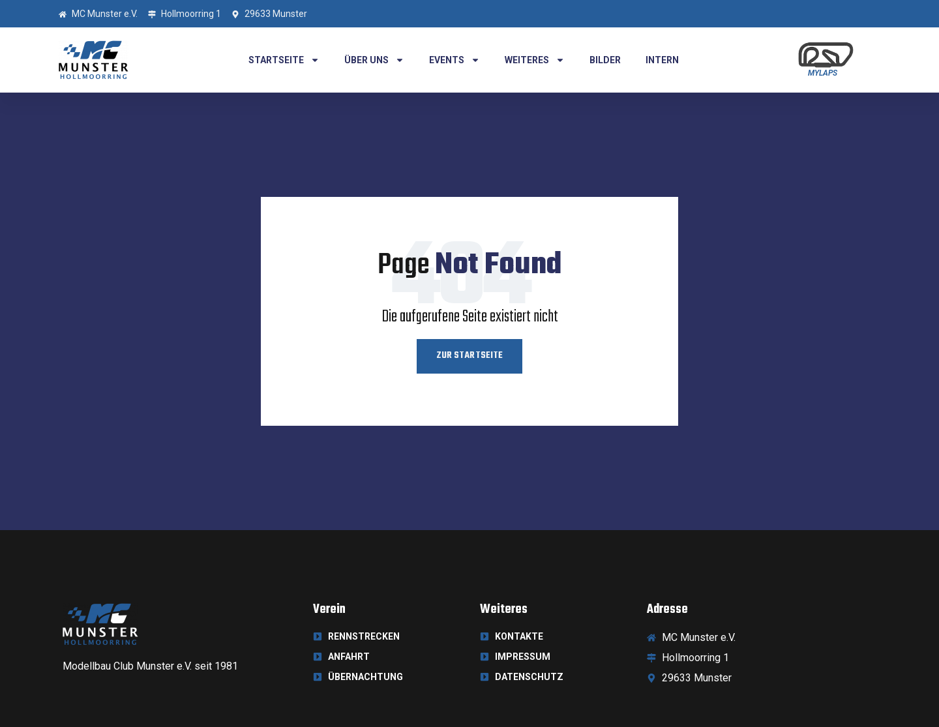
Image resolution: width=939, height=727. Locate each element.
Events (454, 60)
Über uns (374, 60)
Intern (662, 60)
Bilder (605, 60)
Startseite (284, 60)
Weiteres (535, 60)
